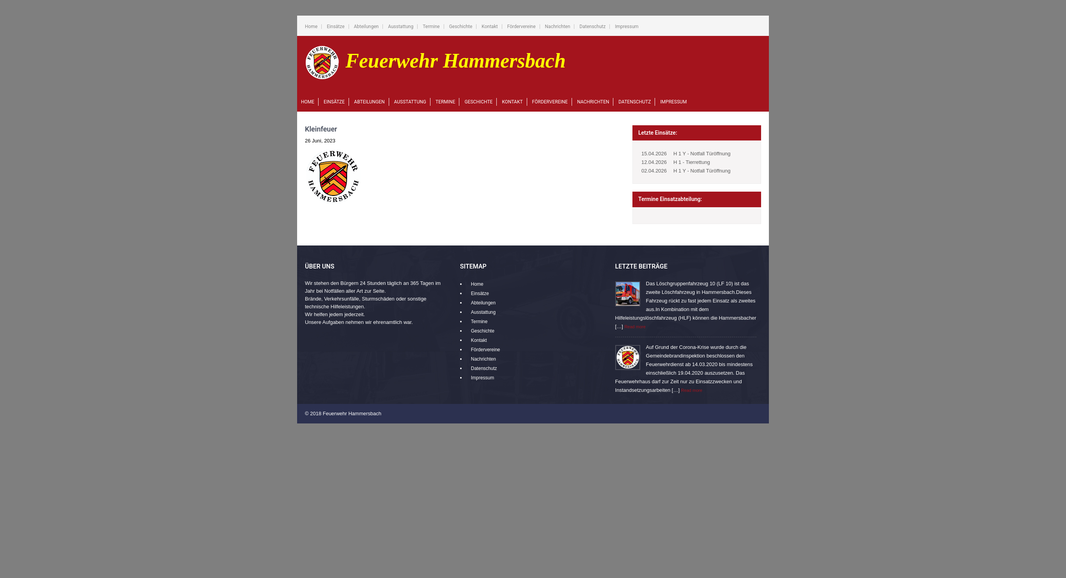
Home (311, 26)
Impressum (626, 26)
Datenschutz (592, 26)
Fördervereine (521, 26)
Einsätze (335, 26)
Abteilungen (366, 26)
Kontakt (490, 26)
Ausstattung (400, 26)
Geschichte (461, 26)
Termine (431, 26)
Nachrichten (557, 26)
